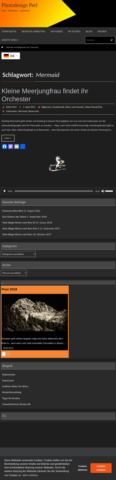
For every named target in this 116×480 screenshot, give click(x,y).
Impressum (8, 380)
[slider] (54, 191)
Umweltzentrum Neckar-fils (16, 404)
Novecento (33, 111)
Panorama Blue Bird (12, 210)
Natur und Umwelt (74, 107)
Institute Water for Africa (15, 386)
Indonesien (11, 111)
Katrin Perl (11, 107)
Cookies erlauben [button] (101, 468)
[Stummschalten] (102, 191)
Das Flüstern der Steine (14, 216)
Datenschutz (8, 374)
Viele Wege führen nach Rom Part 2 (20, 228)
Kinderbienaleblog (11, 392)
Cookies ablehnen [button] (82, 468)
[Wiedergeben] (4, 191)
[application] (58, 191)
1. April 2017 (29, 107)
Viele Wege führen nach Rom (17, 234)
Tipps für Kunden (11, 398)
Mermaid (22, 111)
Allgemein (46, 107)
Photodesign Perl (19, 5)
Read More (8, 348)
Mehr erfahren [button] (30, 475)
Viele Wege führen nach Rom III (18, 222)
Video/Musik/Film (93, 107)
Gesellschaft (58, 107)
